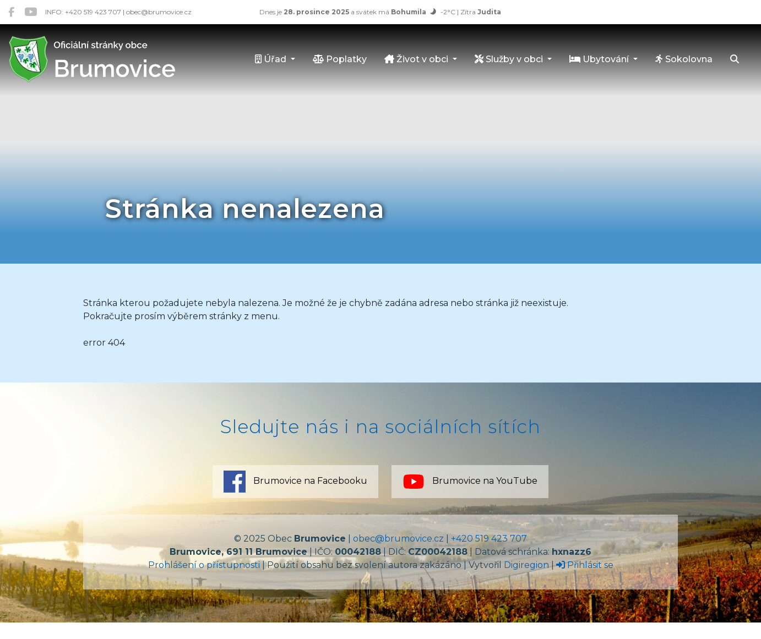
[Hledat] (734, 60)
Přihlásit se (584, 565)
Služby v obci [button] (510, 59)
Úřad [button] (272, 59)
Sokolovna (684, 59)
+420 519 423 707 (489, 538)
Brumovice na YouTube (470, 482)
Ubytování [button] (600, 59)
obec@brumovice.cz (398, 538)
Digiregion (526, 565)
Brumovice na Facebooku (295, 482)
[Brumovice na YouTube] (30, 12)
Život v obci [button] (417, 59)
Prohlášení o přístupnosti (204, 565)
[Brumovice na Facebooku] (11, 12)
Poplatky (340, 59)
